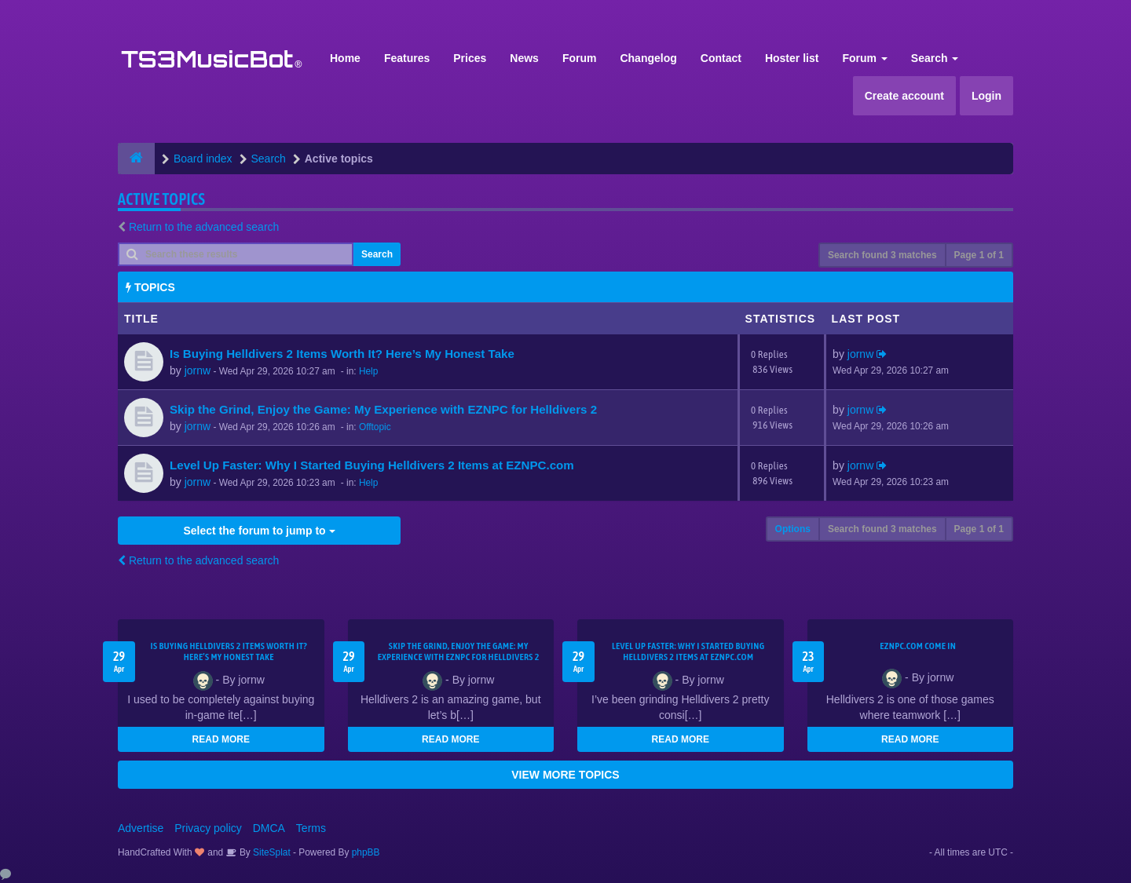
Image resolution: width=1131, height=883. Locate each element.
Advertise (140, 828)
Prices (469, 58)
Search (935, 58)
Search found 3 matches (882, 255)
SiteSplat (271, 852)
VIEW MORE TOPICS (565, 774)
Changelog (648, 58)
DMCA (269, 828)
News (524, 58)
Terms (311, 828)
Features (407, 58)
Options (793, 529)
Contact (721, 58)
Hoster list (791, 58)
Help (368, 371)
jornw (197, 370)
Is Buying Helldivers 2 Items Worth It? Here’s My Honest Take (342, 353)
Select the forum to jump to (259, 530)
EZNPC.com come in (918, 645)
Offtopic (375, 426)
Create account (904, 95)
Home (345, 58)
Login (986, 95)
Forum (579, 58)
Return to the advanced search (204, 227)
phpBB (366, 852)
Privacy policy (208, 828)
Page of (979, 255)
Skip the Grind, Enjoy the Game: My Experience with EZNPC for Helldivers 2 (383, 409)
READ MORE (221, 739)
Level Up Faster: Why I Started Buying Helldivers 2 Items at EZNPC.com (372, 465)
